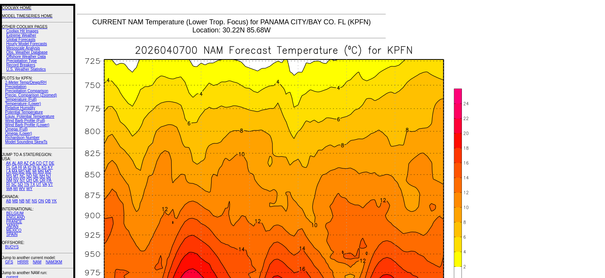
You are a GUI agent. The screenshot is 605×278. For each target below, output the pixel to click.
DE (51, 163)
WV (22, 188)
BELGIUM (15, 213)
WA (9, 188)
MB (15, 201)
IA (25, 167)
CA (32, 163)
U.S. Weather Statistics (26, 69)
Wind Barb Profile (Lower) (27, 125)
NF (27, 201)
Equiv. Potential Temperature (29, 116)
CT (45, 163)
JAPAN (12, 226)
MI (34, 172)
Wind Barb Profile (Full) (25, 121)
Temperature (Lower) (23, 104)
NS (34, 201)
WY (29, 188)
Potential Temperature (24, 112)
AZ (26, 163)
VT (50, 184)
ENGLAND (15, 217)
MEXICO (13, 230)
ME (28, 172)
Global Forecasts (20, 39)
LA (8, 172)
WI (15, 188)
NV (16, 180)
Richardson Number (22, 138)
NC (22, 176)
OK (35, 180)
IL (39, 167)
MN (41, 172)
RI (8, 184)
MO (48, 172)
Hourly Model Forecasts (26, 44)
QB (48, 201)
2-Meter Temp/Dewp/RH (25, 82)
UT (38, 184)
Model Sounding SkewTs (26, 142)
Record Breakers (20, 65)
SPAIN (11, 234)
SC (14, 184)
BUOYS (12, 247)
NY (22, 180)
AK (8, 163)
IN (34, 167)
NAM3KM (54, 262)
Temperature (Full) (21, 99)
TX (32, 184)
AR (20, 163)
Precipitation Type (21, 61)
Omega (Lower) (18, 133)
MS (9, 176)
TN (26, 184)
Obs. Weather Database (26, 52)
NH (42, 176)
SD (20, 184)
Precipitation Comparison (26, 91)
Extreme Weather (21, 35)
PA (48, 180)
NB (21, 201)
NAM (37, 262)
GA (14, 167)
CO (39, 163)
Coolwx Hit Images (22, 31)
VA (44, 184)
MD (22, 172)
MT (16, 176)
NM (9, 180)
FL (8, 167)
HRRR (23, 262)
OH (29, 180)
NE (35, 176)
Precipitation (15, 87)
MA (14, 172)
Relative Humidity (20, 108)
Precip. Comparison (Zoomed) (31, 95)
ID (29, 167)
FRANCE (14, 222)
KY (50, 167)
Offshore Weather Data (26, 56)
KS (44, 167)
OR (43, 180)
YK (54, 201)
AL (14, 163)
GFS (9, 262)
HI (20, 167)
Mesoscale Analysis (23, 48)
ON (41, 201)
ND (29, 176)
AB (8, 201)
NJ (48, 176)
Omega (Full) (16, 129)
